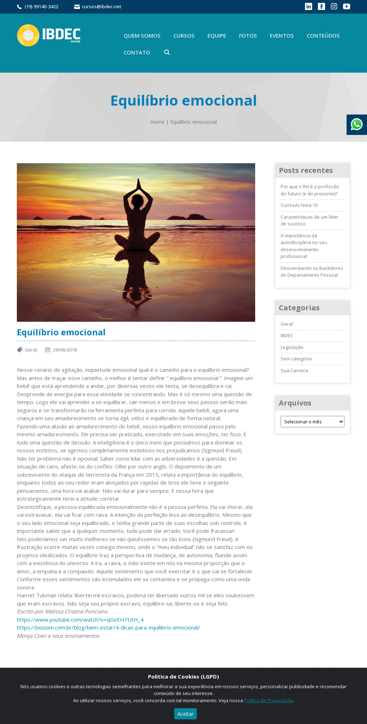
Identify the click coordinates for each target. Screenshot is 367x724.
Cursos (184, 35)
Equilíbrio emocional (193, 121)
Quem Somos (142, 35)
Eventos (282, 35)
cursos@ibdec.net (101, 6)
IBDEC (287, 335)
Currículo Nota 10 (299, 205)
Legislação (292, 347)
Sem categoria (296, 358)
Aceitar (185, 713)
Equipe (217, 35)
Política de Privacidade (268, 700)
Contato (137, 52)
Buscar (167, 52)
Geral (287, 324)
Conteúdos (323, 35)
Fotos (248, 35)
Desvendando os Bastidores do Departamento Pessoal (312, 271)
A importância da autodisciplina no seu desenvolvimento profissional (304, 246)
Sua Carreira (294, 370)
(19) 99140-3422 (41, 6)
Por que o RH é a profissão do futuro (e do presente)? (310, 190)
